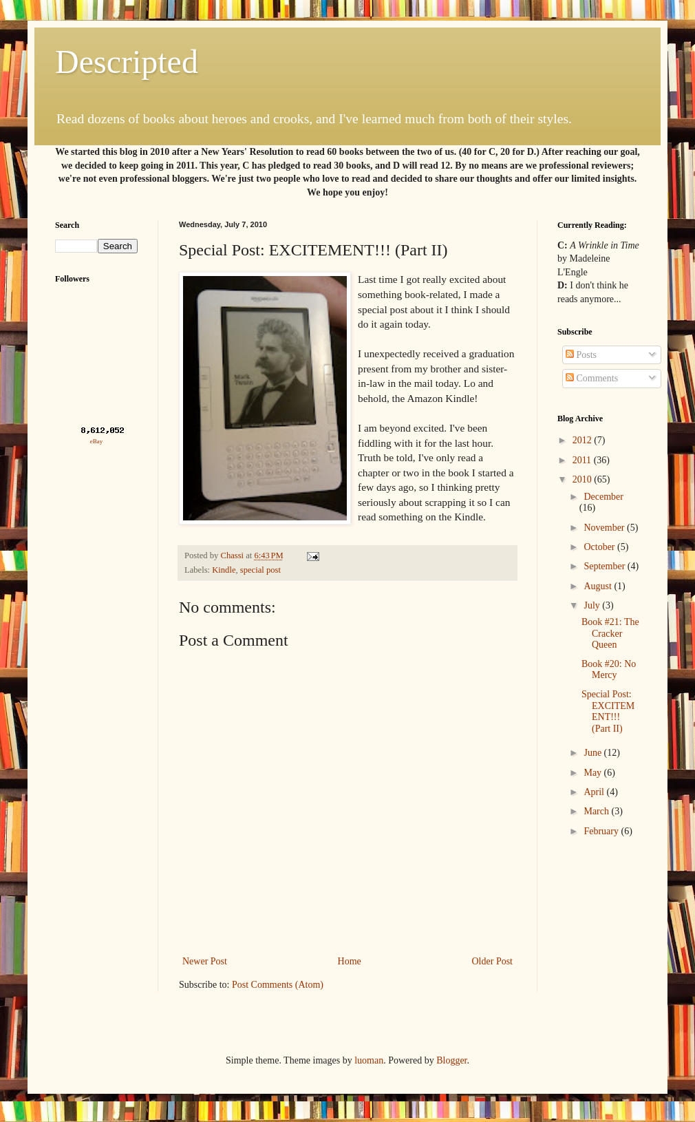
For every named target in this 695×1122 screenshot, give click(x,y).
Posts (581, 355)
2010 (584, 479)
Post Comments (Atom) (277, 985)
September (605, 566)
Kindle (223, 570)
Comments (592, 378)
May (593, 773)
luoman (368, 1060)
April (595, 792)
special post (260, 570)
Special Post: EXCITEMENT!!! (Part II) (607, 711)
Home (349, 961)
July (593, 605)
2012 (584, 440)
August (599, 586)
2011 (583, 460)
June (593, 753)
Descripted (126, 61)
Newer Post (204, 961)
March (597, 811)
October (600, 547)
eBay (96, 441)
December (603, 496)
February (602, 831)
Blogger (451, 1060)
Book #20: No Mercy (608, 670)
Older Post (492, 961)
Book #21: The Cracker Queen (610, 633)
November (605, 527)
